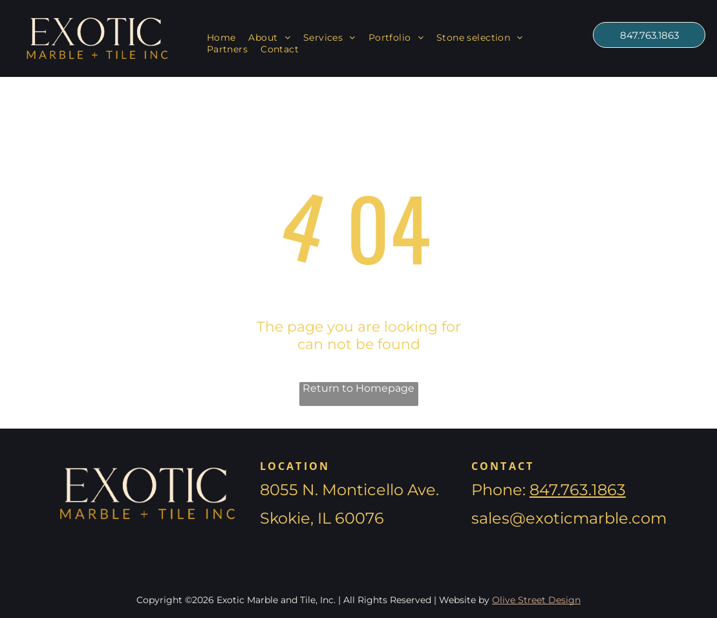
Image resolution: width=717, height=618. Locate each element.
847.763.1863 (578, 489)
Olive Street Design (536, 600)
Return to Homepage (358, 388)
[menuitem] (221, 37)
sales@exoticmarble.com (569, 518)
